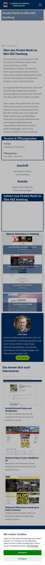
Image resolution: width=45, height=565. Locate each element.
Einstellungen (33, 546)
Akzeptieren (22, 552)
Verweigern (22, 559)
